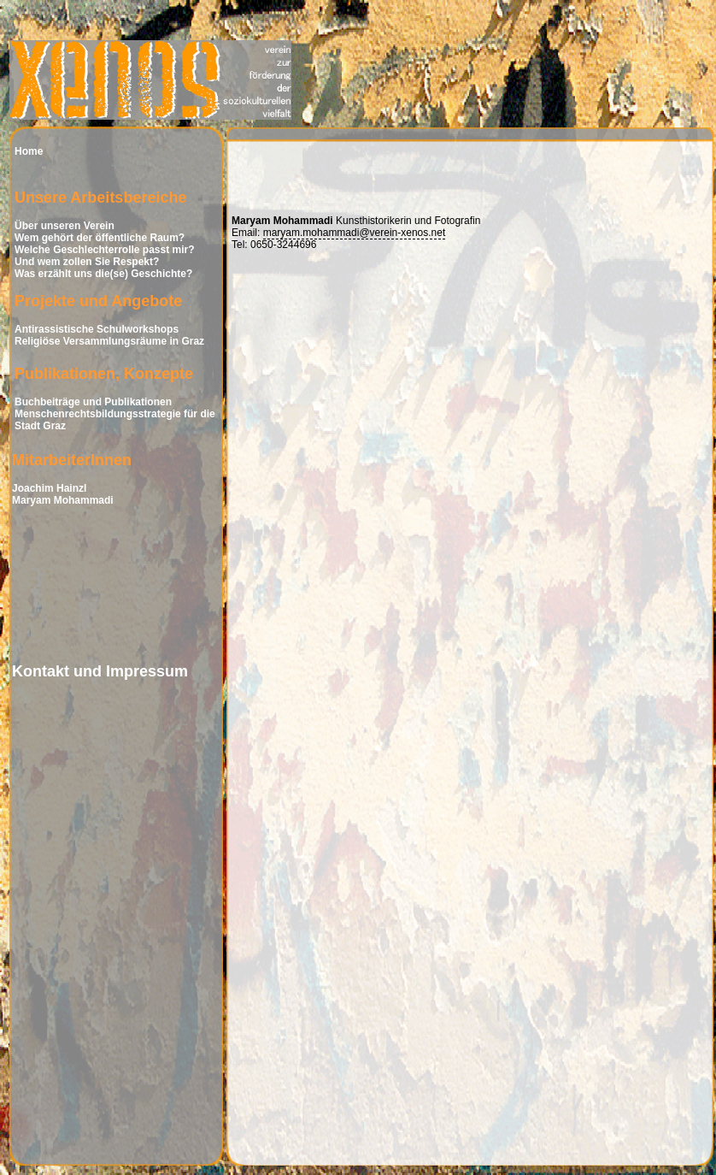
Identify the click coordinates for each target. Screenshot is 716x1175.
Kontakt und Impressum (100, 671)
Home (29, 151)
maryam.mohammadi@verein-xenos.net (354, 233)
